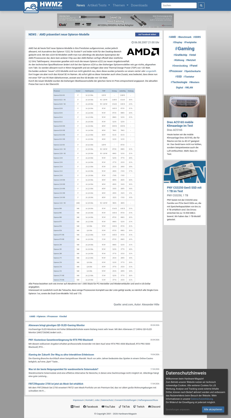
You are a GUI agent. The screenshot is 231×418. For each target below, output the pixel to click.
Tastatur (188, 76)
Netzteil (191, 60)
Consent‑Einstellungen (126, 400)
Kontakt (89, 400)
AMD (32, 316)
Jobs (97, 400)
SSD (178, 76)
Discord (154, 406)
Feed (75, 406)
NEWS (32, 34)
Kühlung (179, 60)
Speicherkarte (192, 71)
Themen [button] (119, 5)
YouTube (108, 406)
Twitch (138, 406)
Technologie (179, 82)
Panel (193, 65)
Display (177, 42)
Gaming (185, 48)
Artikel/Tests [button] (97, 5)
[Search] (179, 6)
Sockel (63, 316)
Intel (192, 54)
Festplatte (190, 42)
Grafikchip (180, 54)
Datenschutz (107, 400)
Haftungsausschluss (148, 400)
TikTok (124, 406)
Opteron (41, 316)
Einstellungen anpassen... (178, 409)
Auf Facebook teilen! (147, 34)
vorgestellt (151, 71)
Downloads (139, 5)
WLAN (189, 87)
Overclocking (180, 65)
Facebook (90, 406)
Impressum (78, 400)
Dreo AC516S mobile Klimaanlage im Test (180, 124)
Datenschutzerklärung (202, 399)
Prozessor (52, 316)
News (81, 5)
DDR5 (197, 37)
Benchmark (184, 37)
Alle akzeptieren (213, 409)
